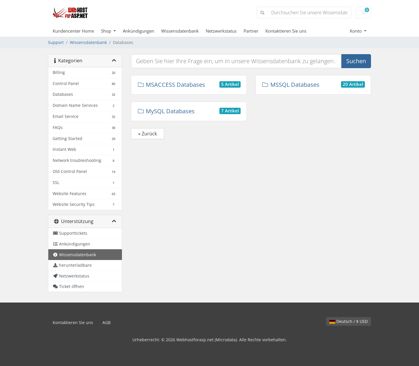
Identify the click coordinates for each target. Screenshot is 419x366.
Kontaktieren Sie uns (285, 31)
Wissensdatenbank (180, 31)
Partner (251, 31)
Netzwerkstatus (221, 31)
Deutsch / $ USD (348, 321)
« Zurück (147, 133)
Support (56, 42)
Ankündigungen (138, 31)
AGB (106, 322)
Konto (356, 31)
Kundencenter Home (73, 31)
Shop (106, 31)
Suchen (356, 61)
